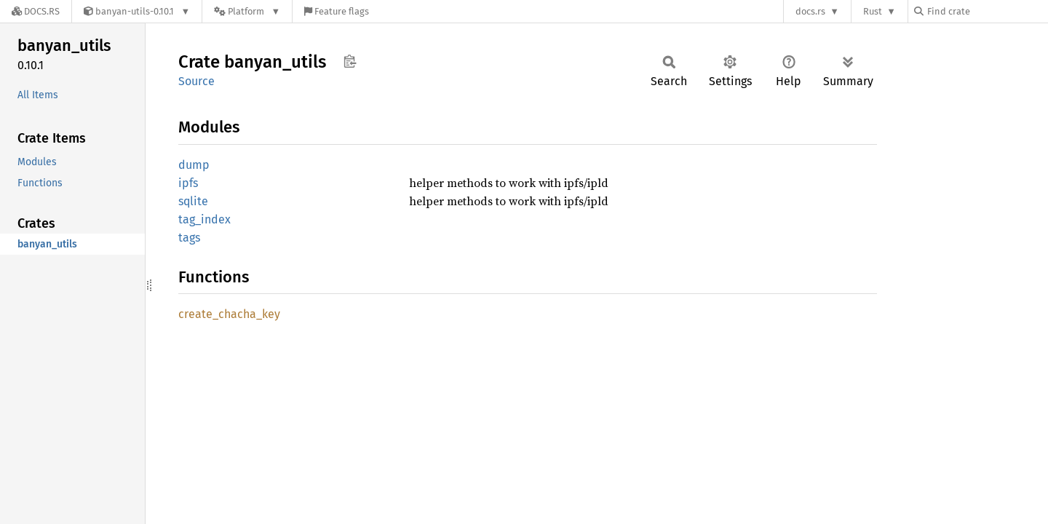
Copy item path (350, 61)
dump (194, 165)
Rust (872, 11)
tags (189, 238)
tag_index (204, 219)
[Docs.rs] (35, 11)
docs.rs (810, 11)
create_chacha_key (229, 314)
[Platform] (247, 11)
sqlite (193, 201)
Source (196, 81)
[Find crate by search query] (987, 11)
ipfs (188, 183)
